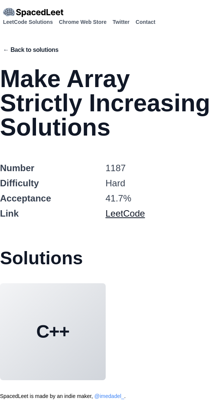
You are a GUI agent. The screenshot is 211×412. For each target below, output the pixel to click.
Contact (145, 22)
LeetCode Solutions (28, 22)
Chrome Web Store (82, 22)
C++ (52, 331)
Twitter (121, 22)
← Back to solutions (30, 50)
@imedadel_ (109, 396)
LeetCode (125, 213)
